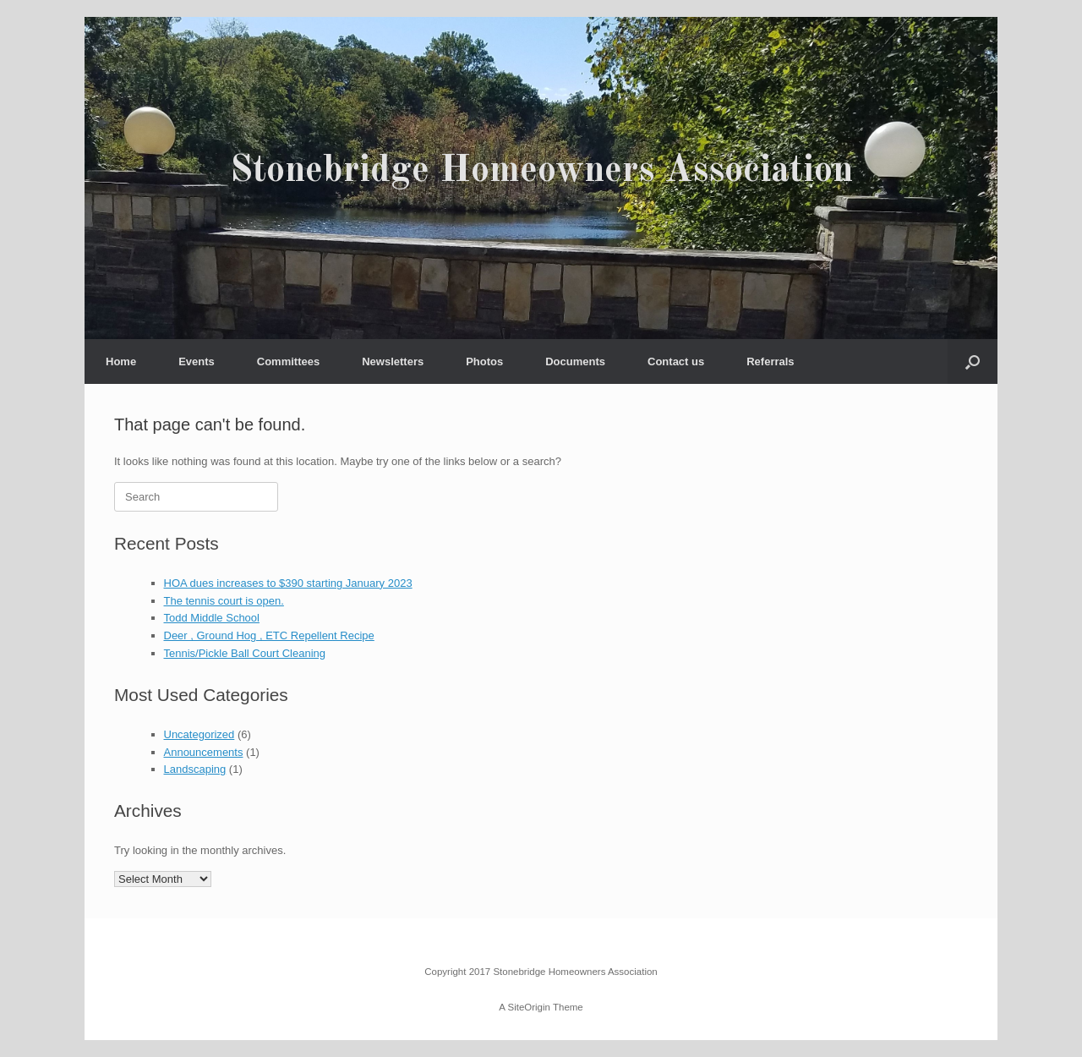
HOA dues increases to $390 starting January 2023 (288, 583)
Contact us (676, 361)
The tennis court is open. (224, 600)
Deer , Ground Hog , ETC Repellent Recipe (269, 635)
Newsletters (393, 361)
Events (196, 361)
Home (121, 361)
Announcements (203, 752)
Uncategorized (199, 734)
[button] (972, 361)
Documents (575, 361)
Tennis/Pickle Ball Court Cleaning (244, 653)
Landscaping (195, 769)
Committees (288, 361)
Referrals (770, 361)
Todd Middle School (212, 617)
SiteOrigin (528, 1007)
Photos (484, 361)
